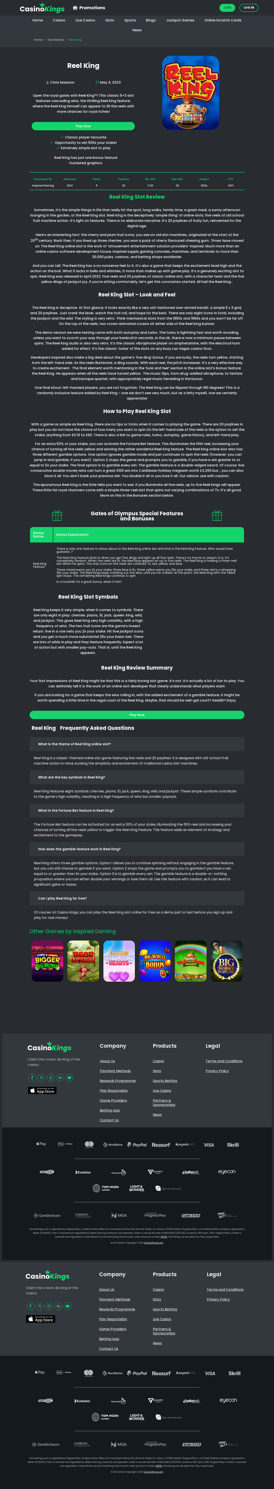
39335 (164, 1236)
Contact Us (109, 1120)
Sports (130, 20)
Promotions (92, 8)
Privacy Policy (217, 1070)
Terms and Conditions (224, 1061)
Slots (109, 20)
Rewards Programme (118, 1080)
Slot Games (56, 40)
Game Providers (113, 1100)
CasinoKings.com (153, 1242)
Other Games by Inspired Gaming (73, 931)
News (137, 30)
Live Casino (85, 20)
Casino (59, 20)
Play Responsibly (114, 1090)
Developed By (43, 179)
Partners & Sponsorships (164, 1102)
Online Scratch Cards (222, 20)
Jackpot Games (180, 20)
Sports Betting (165, 1080)
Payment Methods (115, 1070)
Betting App (110, 1110)
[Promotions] (75, 8)
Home (38, 20)
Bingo (151, 20)
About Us (107, 1061)
